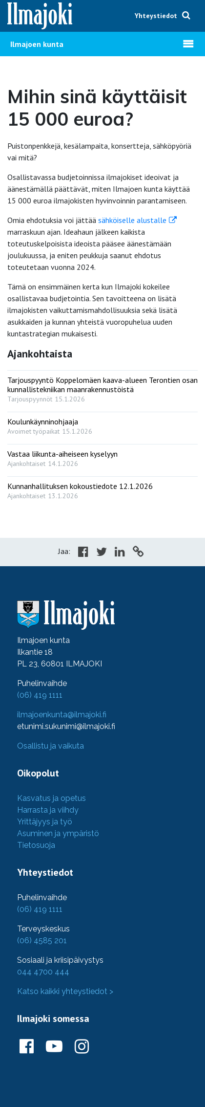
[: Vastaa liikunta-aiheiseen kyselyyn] (102, 456)
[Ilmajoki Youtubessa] (54, 1047)
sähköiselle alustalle (132, 220)
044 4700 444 (43, 971)
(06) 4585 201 (42, 940)
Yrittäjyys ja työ (44, 821)
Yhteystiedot (156, 15)
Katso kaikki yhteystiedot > (65, 991)
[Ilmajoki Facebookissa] (26, 1047)
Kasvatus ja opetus (51, 798)
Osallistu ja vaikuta (50, 746)
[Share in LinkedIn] (120, 553)
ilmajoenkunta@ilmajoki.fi (61, 714)
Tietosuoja (36, 845)
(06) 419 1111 (39, 695)
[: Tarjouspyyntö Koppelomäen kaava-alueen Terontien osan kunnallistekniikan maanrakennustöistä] (102, 387)
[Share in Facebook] (83, 553)
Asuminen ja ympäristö (58, 833)
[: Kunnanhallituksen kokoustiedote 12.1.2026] (102, 488)
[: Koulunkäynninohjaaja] (102, 424)
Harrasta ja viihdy (48, 810)
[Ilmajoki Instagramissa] (81, 1047)
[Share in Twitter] (101, 553)
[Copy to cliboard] (138, 553)
